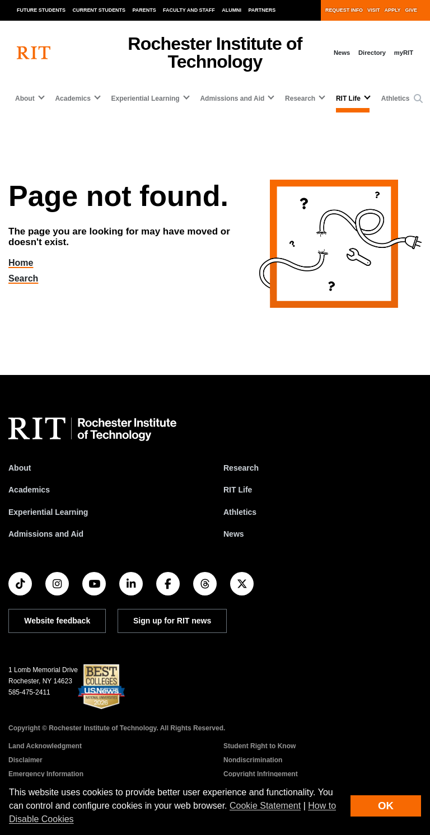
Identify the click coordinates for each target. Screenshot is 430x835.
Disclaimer (25, 760)
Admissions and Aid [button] (232, 98)
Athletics (395, 98)
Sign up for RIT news (172, 620)
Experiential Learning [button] (145, 98)
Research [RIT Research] (241, 467)
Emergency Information (45, 774)
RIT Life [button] (348, 98)
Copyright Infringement (260, 774)
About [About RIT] (19, 467)
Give (411, 10)
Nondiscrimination (252, 760)
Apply (393, 10)
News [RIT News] (233, 533)
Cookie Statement (265, 805)
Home (28, 263)
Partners (262, 10)
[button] (418, 99)
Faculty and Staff (189, 10)
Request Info (344, 10)
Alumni (231, 10)
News (342, 52)
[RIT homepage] (33, 53)
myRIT (403, 52)
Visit (373, 10)
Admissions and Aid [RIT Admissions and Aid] (45, 533)
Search (30, 278)
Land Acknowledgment (45, 746)
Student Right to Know (259, 746)
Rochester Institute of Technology (215, 53)
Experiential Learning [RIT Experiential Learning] (48, 512)
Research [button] (300, 98)
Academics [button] (72, 98)
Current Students (99, 10)
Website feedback (57, 620)
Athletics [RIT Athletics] (239, 512)
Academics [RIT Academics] (29, 489)
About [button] (25, 98)
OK (386, 805)
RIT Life (237, 489)
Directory (372, 52)
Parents (144, 10)
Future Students (41, 10)
